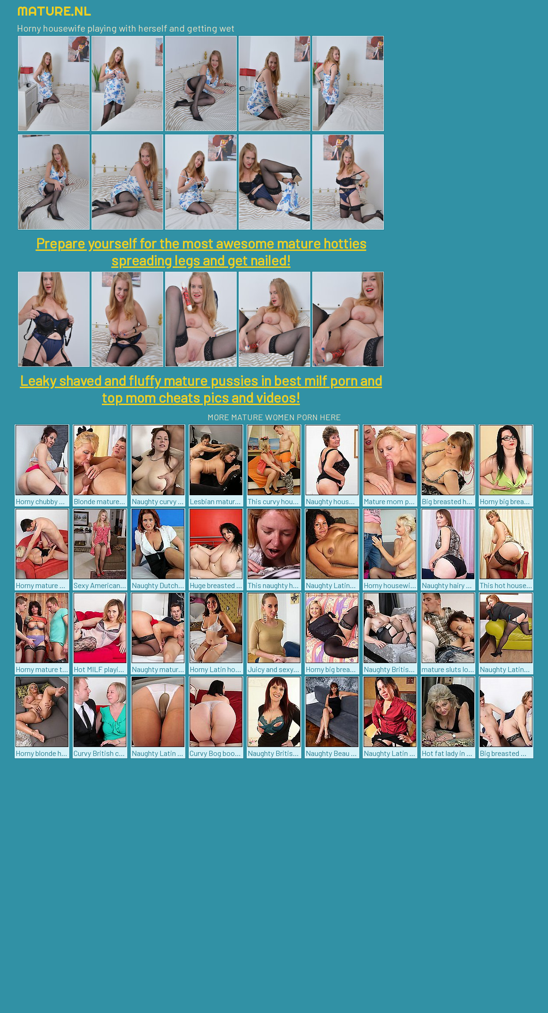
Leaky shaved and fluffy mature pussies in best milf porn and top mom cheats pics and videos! (201, 389)
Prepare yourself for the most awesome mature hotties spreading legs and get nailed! (201, 251)
